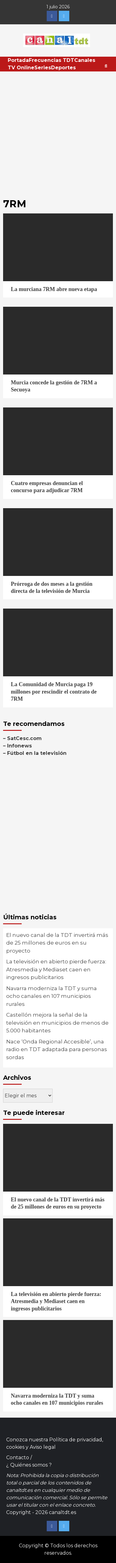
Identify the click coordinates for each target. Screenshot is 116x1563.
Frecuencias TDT (51, 60)
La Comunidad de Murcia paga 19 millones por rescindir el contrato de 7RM (54, 691)
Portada (18, 60)
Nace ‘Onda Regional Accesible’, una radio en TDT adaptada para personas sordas (56, 1049)
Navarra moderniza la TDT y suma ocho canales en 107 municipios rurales (51, 996)
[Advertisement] (58, 132)
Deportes (63, 68)
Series (42, 68)
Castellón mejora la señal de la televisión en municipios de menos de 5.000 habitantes (57, 1023)
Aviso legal (43, 1447)
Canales (84, 60)
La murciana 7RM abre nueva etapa (54, 289)
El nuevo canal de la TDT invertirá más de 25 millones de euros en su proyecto (57, 943)
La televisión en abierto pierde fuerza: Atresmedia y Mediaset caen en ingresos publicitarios (56, 969)
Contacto (17, 1457)
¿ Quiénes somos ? (29, 1465)
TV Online (21, 68)
